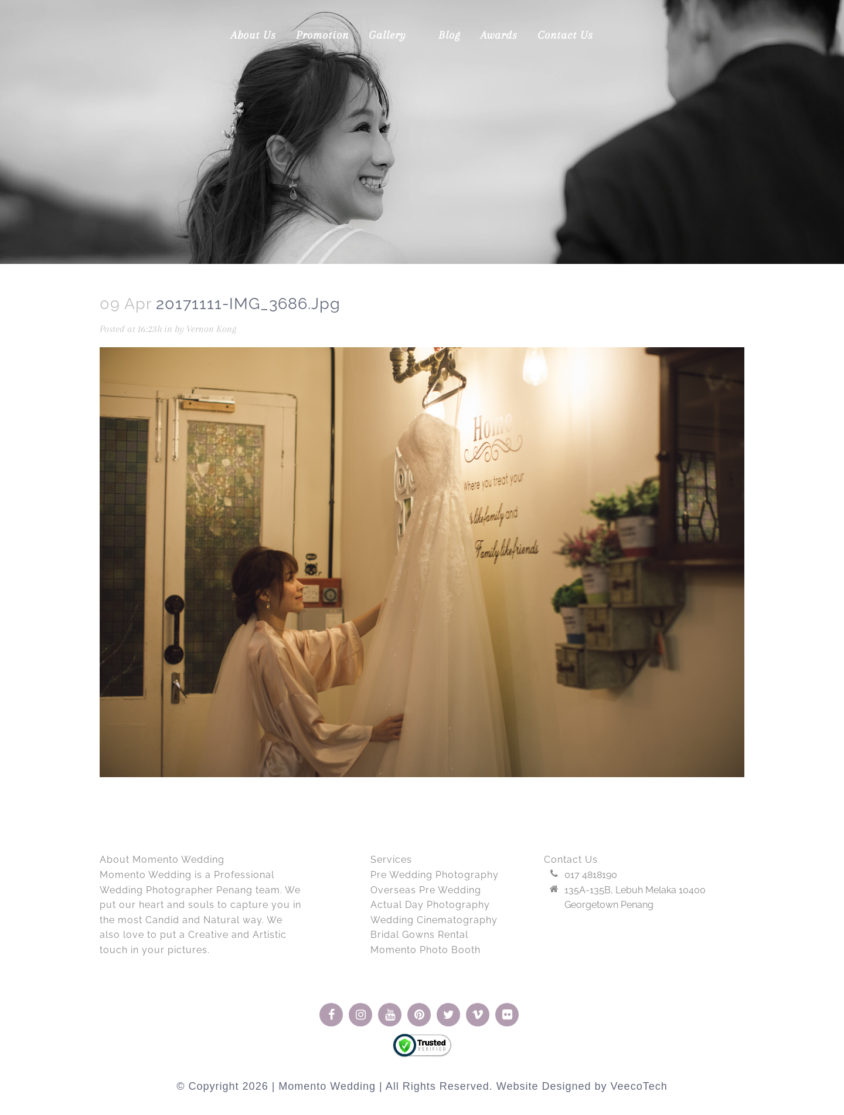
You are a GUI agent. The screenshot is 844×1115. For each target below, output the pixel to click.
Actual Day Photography (430, 904)
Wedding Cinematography (434, 920)
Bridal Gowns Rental (419, 934)
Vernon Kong (218, 329)
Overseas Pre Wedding (425, 890)
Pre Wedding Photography (434, 874)
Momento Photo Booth (425, 949)
